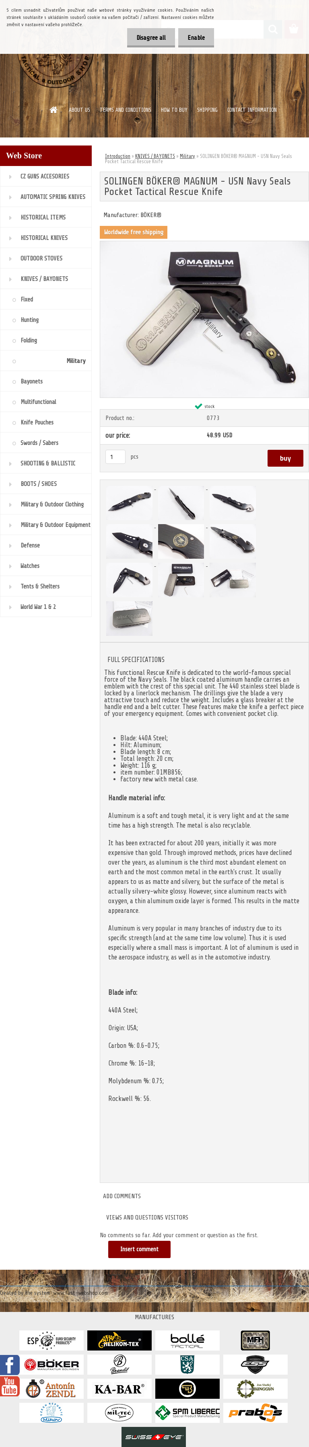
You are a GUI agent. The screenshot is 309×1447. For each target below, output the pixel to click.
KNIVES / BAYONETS (155, 156)
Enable (195, 37)
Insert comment (140, 1249)
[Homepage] (54, 109)
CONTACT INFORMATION (252, 110)
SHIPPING (207, 110)
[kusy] (115, 457)
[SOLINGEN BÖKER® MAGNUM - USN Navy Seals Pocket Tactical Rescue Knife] (204, 244)
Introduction (117, 156)
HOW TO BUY (174, 110)
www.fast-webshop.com (80, 1293)
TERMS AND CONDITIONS (125, 110)
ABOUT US (79, 110)
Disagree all (148, 37)
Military (187, 156)
